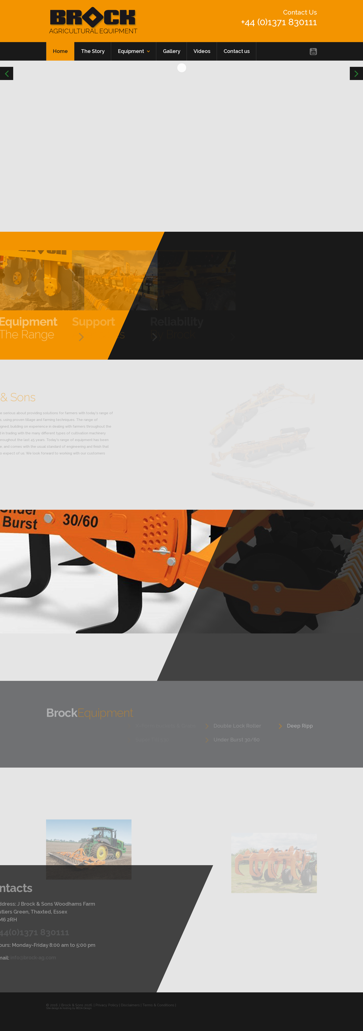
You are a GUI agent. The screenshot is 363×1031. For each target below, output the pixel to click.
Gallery (171, 51)
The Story (93, 51)
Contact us (237, 51)
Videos (202, 51)
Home (60, 51)
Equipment (131, 51)
